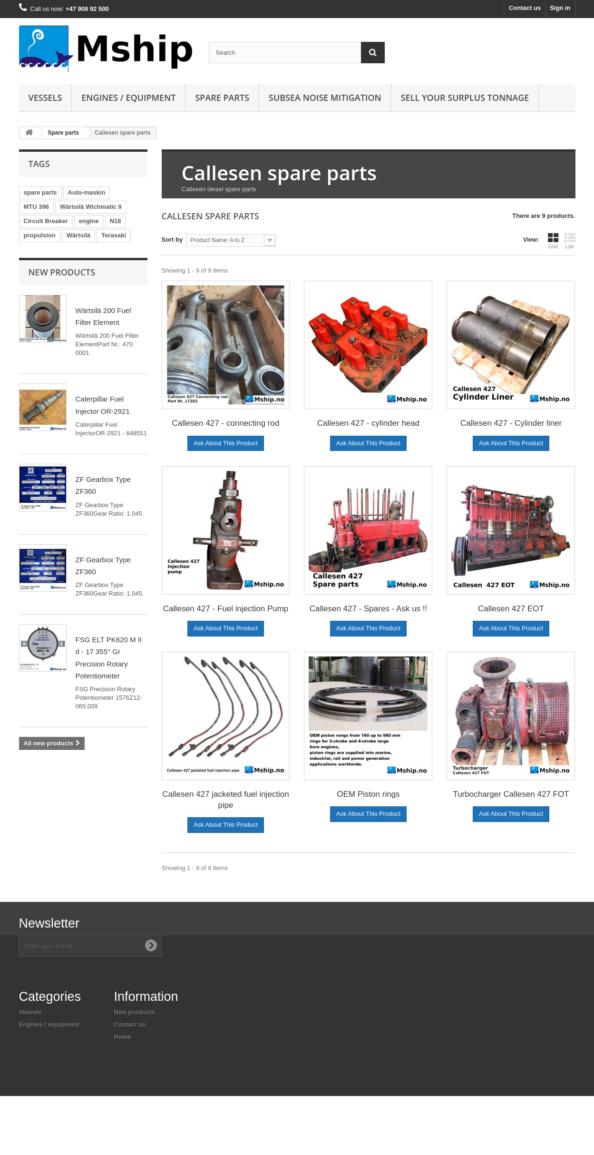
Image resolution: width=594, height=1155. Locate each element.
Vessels (45, 97)
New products (62, 357)
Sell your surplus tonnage (465, 97)
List (569, 240)
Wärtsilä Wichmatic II (91, 206)
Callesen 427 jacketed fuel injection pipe (225, 800)
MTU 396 (36, 206)
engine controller (49, 306)
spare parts (40, 192)
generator (38, 249)
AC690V (74, 249)
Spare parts (222, 97)
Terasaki (113, 235)
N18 (115, 221)
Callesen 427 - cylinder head (368, 423)
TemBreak (38, 292)
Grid (553, 240)
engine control (70, 320)
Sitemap (126, 1094)
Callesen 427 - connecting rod (226, 423)
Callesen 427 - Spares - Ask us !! (369, 608)
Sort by (172, 239)
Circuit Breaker (46, 221)
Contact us (525, 7)
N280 (31, 320)
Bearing (97, 292)
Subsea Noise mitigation (325, 97)
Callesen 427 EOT (511, 608)
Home (122, 1036)
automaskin (41, 278)
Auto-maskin (87, 192)
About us (127, 1049)
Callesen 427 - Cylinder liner (511, 423)
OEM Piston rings (368, 794)
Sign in (560, 7)
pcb (69, 292)
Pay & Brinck (116, 249)
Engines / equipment (128, 97)
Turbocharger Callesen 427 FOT (511, 794)
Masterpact (68, 263)
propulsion (40, 235)
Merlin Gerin (87, 278)
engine (89, 221)
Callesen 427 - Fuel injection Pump (226, 608)
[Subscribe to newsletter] (150, 945)
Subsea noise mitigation (54, 1049)
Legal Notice (132, 1061)
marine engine (106, 306)
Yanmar (107, 263)
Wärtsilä (79, 235)
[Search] (373, 52)
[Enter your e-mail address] (90, 946)
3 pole (33, 263)
